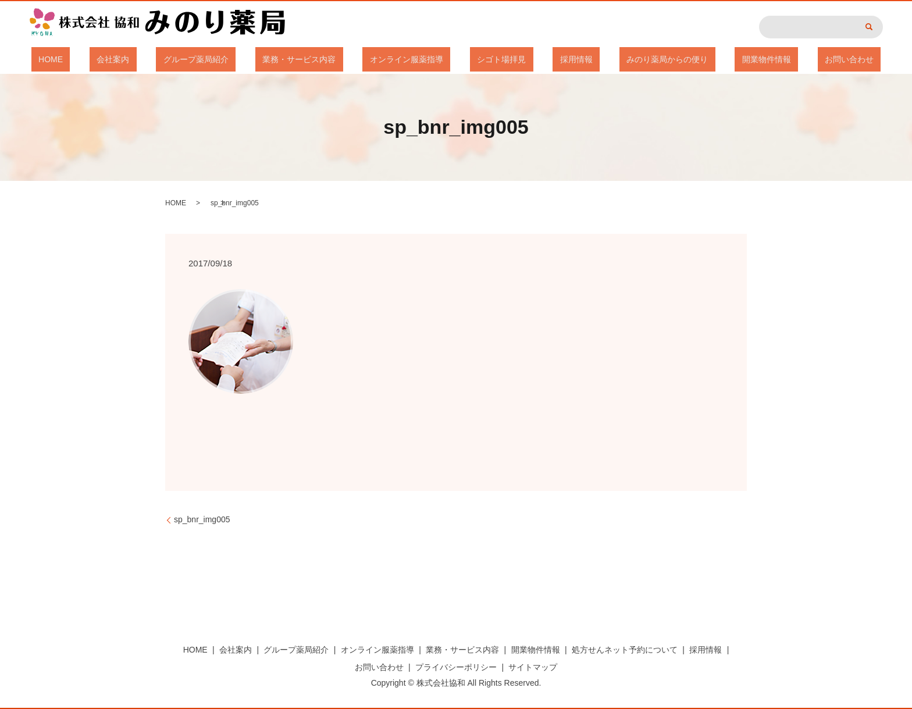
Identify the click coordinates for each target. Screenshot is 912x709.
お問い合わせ (784, 59)
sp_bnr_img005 (202, 519)
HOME (116, 59)
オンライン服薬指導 (413, 59)
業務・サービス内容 (321, 59)
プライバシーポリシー (456, 667)
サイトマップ (532, 667)
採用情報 (554, 59)
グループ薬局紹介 (232, 59)
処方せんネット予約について (625, 649)
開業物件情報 (716, 59)
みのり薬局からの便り (631, 59)
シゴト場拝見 (494, 59)
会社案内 (163, 59)
